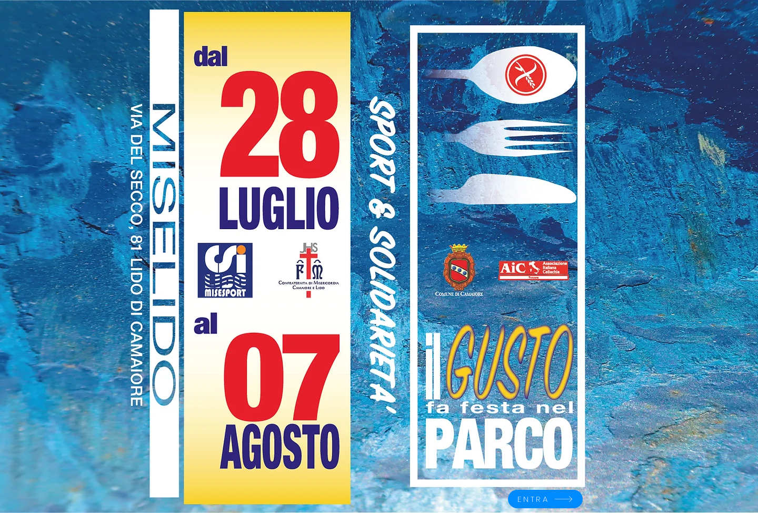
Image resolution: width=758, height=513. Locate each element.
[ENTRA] (545, 499)
